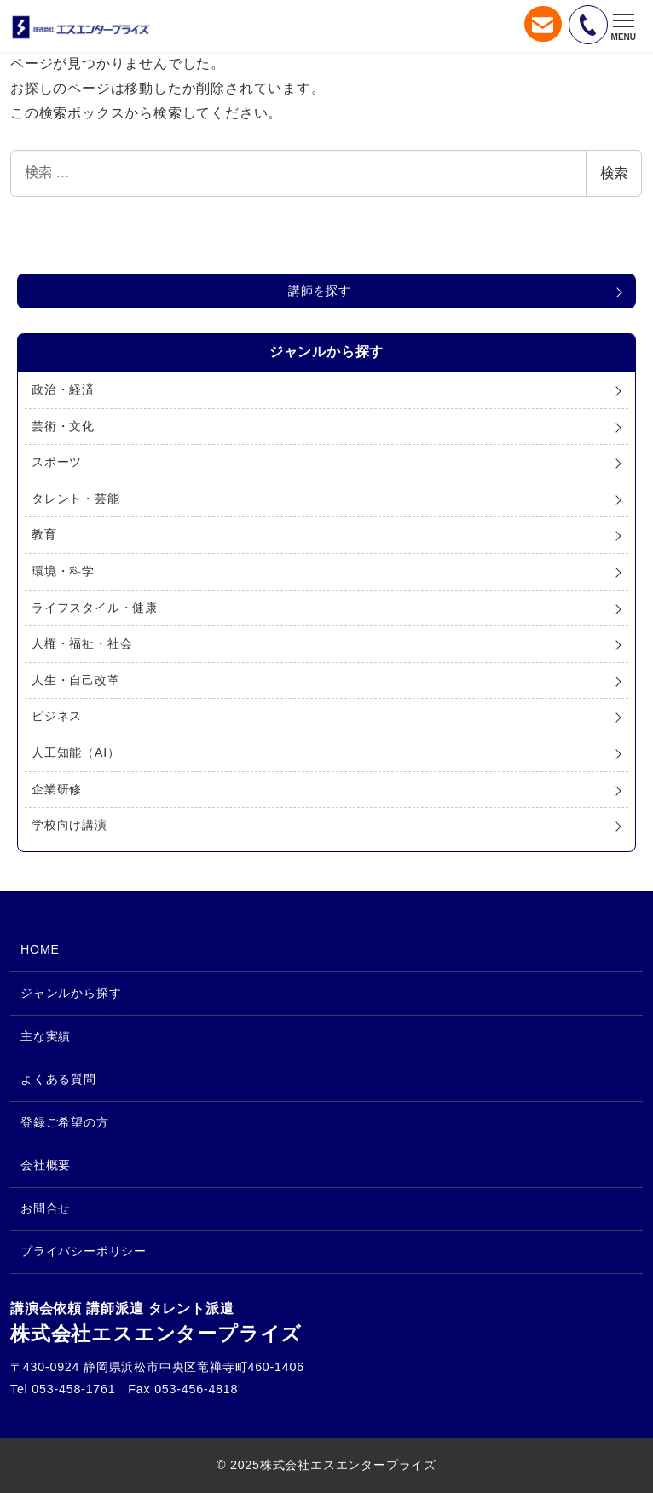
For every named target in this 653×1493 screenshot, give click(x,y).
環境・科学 (63, 571)
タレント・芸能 (76, 498)
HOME (40, 949)
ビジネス (57, 716)
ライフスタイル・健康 (95, 607)
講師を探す (319, 290)
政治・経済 (63, 389)
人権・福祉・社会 (82, 643)
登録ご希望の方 (64, 1122)
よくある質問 (58, 1079)
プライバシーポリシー (83, 1251)
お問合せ (45, 1208)
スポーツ (57, 462)
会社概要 (45, 1165)
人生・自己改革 (76, 680)
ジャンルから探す (70, 993)
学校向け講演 (69, 825)
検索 (613, 173)
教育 (44, 534)
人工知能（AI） (76, 752)
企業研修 (57, 789)
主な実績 (45, 1036)
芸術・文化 (63, 426)
